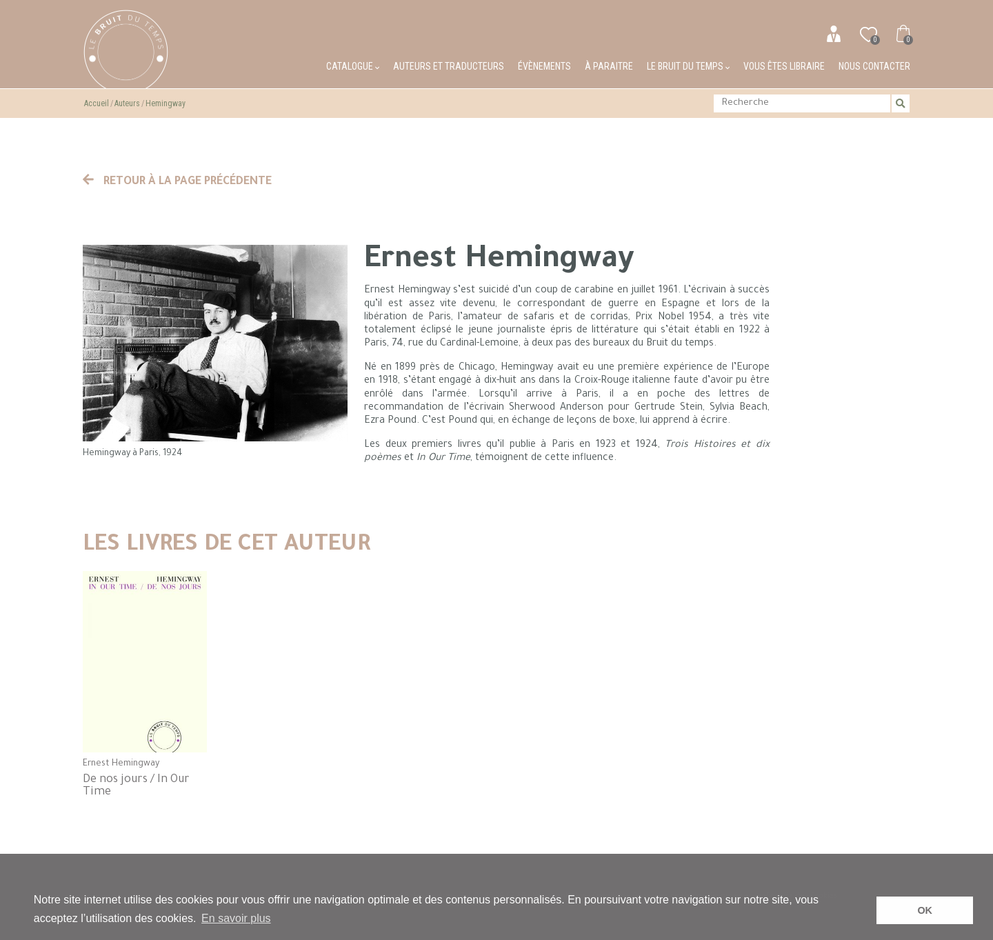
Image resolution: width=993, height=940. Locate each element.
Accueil (96, 103)
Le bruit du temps (688, 66)
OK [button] (924, 910)
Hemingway (165, 103)
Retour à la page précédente (177, 182)
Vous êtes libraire (784, 66)
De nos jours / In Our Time (136, 786)
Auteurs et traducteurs (448, 66)
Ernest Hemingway (121, 764)
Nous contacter (874, 66)
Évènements (544, 66)
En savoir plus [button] (236, 918)
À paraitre (609, 66)
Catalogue (352, 66)
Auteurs (127, 103)
